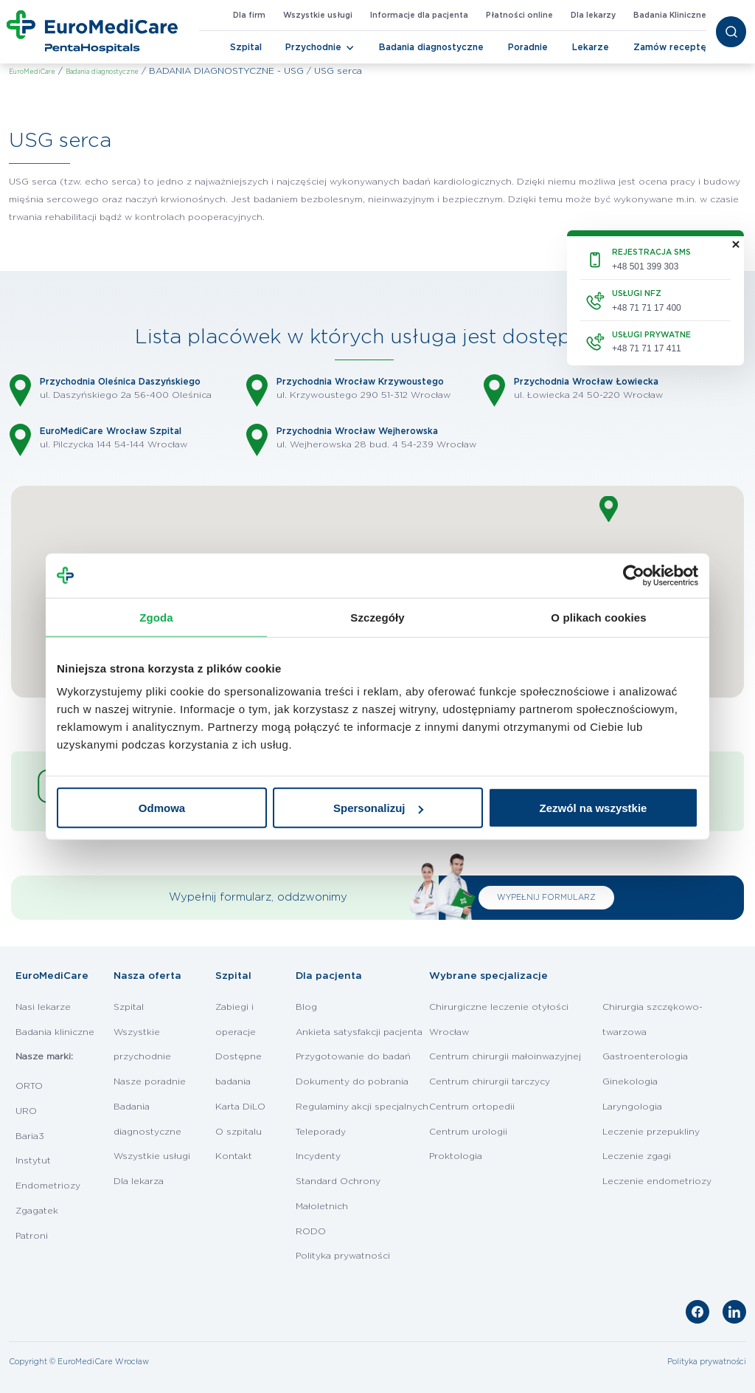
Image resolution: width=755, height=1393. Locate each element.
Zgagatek (36, 1210)
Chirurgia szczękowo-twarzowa (652, 1019)
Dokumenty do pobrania (352, 1081)
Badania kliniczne (54, 1032)
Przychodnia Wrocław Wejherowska (357, 431)
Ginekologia (630, 1081)
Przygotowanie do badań (353, 1056)
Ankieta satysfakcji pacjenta (359, 1032)
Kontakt (233, 1156)
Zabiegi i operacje (235, 1019)
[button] (608, 509)
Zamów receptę (669, 47)
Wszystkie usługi (317, 15)
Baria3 (29, 1136)
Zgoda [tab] (156, 616)
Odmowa (162, 808)
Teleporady (321, 1131)
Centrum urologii (468, 1131)
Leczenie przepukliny (651, 1131)
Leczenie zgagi (636, 1156)
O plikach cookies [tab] (598, 616)
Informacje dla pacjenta (419, 15)
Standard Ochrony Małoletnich (338, 1194)
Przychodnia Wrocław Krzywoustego (360, 381)
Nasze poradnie (150, 1081)
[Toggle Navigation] (350, 48)
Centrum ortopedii (472, 1106)
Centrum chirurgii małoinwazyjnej (505, 1056)
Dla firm (249, 15)
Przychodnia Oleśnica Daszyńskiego (120, 381)
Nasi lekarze (43, 1006)
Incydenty (318, 1156)
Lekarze (590, 47)
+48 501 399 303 (645, 266)
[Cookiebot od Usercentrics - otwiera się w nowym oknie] (633, 575)
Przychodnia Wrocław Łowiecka (586, 381)
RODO (311, 1231)
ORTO (29, 1085)
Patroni (31, 1235)
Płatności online (519, 15)
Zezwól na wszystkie (593, 808)
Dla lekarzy (593, 15)
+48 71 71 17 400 (646, 308)
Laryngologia (632, 1106)
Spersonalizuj (378, 808)
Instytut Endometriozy (47, 1173)
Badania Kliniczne (669, 15)
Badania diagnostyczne (431, 47)
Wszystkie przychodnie (142, 1045)
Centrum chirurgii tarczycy (489, 1081)
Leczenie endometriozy (656, 1181)
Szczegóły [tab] (377, 616)
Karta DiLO (240, 1106)
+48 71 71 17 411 (646, 348)
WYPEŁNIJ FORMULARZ (546, 897)
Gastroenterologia (645, 1056)
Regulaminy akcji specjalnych (362, 1106)
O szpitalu (238, 1131)
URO (26, 1111)
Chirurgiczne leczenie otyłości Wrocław (498, 1019)
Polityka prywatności (343, 1255)
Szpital (246, 47)
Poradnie (528, 47)
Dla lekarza (139, 1181)
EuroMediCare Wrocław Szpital (110, 431)
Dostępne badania (238, 1069)
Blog (306, 1006)
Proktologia (455, 1156)
